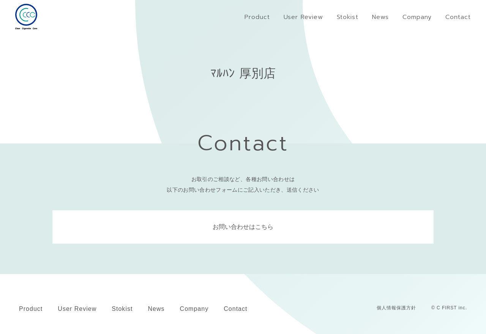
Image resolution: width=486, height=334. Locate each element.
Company (194, 309)
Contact (235, 309)
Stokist (122, 309)
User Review (77, 309)
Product (31, 309)
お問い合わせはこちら (243, 227)
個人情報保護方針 (396, 307)
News (156, 309)
